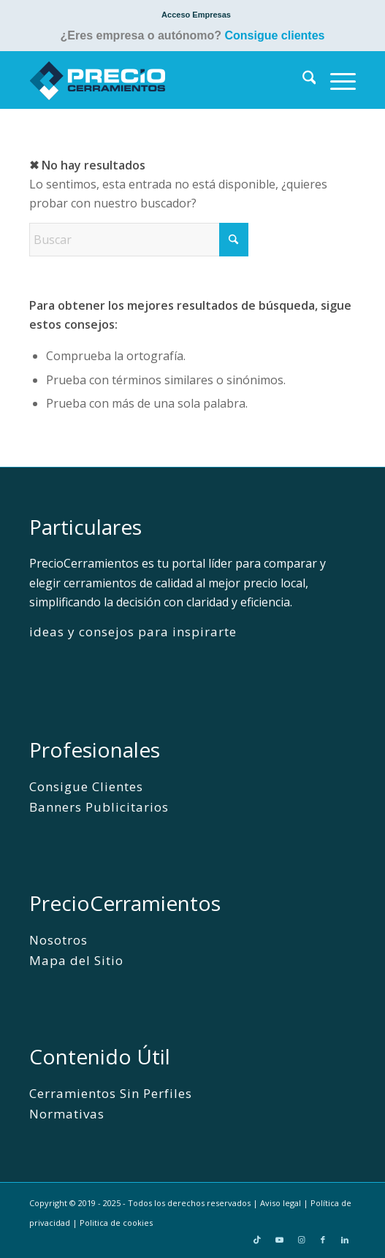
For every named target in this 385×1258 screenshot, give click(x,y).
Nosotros (58, 939)
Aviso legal (280, 1202)
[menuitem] (196, 14)
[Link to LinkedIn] (345, 1240)
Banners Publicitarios (99, 806)
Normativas (66, 1113)
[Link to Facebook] (323, 1240)
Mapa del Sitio (76, 960)
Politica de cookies (116, 1222)
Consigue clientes (275, 35)
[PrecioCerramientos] (160, 79)
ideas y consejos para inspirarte (133, 631)
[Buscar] (302, 79)
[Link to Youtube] (279, 1240)
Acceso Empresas (196, 14)
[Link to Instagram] (301, 1240)
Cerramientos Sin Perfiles (111, 1093)
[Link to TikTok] (257, 1240)
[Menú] (336, 79)
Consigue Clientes (86, 786)
